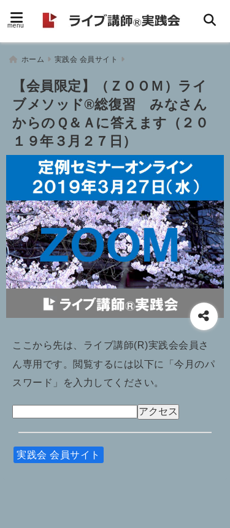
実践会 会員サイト (59, 455)
